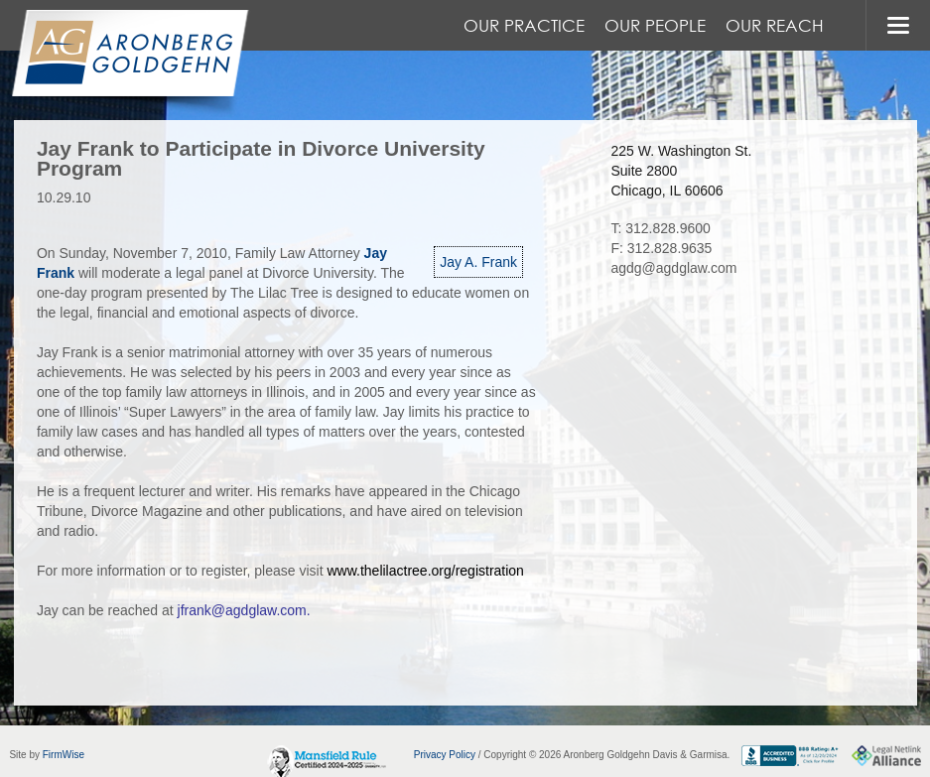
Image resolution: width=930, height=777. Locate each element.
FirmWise (63, 754)
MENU (897, 25)
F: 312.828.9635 (661, 248)
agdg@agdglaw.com (673, 268)
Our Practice (524, 25)
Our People (655, 25)
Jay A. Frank (478, 262)
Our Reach (775, 25)
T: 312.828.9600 (660, 228)
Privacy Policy (444, 754)
